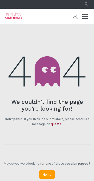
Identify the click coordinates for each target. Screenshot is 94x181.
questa (56, 124)
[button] (86, 4)
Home (47, 174)
